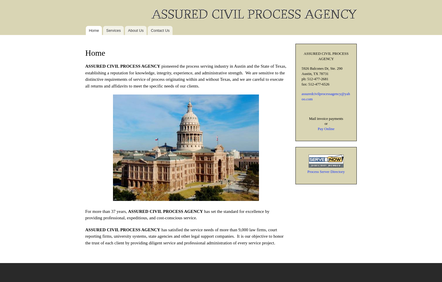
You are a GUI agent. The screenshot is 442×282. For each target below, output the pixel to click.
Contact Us (160, 30)
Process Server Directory (326, 172)
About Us (136, 30)
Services (113, 30)
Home (94, 30)
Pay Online (326, 129)
